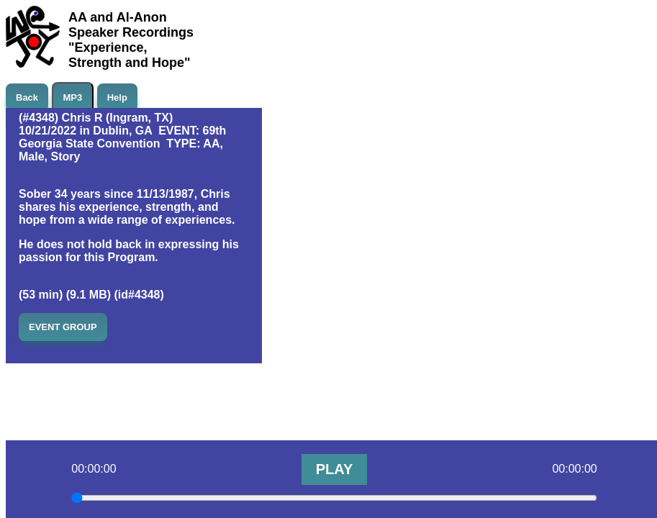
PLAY (334, 469)
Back (27, 97)
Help (117, 97)
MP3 (73, 97)
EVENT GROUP (63, 327)
